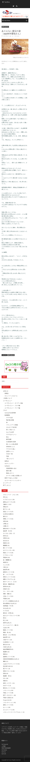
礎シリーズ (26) (7, 548)
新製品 (6, 393)
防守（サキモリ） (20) (9, 695)
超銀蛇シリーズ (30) (8, 656)
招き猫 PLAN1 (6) (8, 666)
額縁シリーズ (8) (8, 630)
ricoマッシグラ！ (9, 463)
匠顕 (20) (5, 673)
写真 (7, 456)
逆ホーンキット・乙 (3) (9, 581)
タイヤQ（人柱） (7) (9, 533)
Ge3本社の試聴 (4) (8, 514)
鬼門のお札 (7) (7, 623)
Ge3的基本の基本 (11, 441)
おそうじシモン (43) (8, 550)
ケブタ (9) (6, 610)
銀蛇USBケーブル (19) (9, 528)
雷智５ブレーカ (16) (8, 671)
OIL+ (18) (5, 678)
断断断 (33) (6, 545)
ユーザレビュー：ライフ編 (12, 408)
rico (12, 36)
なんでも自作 (10, 432)
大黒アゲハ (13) (7, 639)
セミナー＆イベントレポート (13, 480)
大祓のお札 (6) (7, 647)
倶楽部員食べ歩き (11, 468)
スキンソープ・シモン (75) (10, 494)
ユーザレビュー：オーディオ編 (14, 403)
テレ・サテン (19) (8, 591)
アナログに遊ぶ (10, 449)
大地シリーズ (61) (8, 596)
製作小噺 (8, 471)
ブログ (5, 410)
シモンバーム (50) (8, 690)
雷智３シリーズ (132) (9, 577)
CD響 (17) (5, 526)
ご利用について (7, 398)
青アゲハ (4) (6, 509)
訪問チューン (10, 451)
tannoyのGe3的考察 (10, 413)
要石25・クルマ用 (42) (9, 635)
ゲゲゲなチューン (11, 434)
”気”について (10, 458)
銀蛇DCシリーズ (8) (8, 572)
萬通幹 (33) (6, 652)
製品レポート (10, 473)
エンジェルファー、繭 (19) (10, 625)
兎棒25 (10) (6, 543)
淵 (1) (4, 618)
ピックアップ (7, 483)
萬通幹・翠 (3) (7, 676)
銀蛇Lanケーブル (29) (9, 502)
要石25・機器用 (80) (8, 584)
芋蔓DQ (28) (6, 598)
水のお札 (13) (7, 608)
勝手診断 (8, 439)
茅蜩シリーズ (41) (8, 519)
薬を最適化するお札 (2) (9, 603)
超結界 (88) (6, 569)
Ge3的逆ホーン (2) (8, 642)
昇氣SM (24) (6, 557)
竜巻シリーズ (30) (8, 552)
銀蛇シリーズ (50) (8, 705)
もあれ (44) (6, 627)
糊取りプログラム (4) (9, 579)
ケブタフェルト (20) (8, 499)
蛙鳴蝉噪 (7, 415)
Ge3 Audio (4, 750)
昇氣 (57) (5, 507)
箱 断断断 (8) (7, 560)
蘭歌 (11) (5, 661)
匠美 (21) (5, 536)
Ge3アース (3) (7, 685)
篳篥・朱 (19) (7, 632)
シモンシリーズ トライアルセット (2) (13, 712)
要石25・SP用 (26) (8, 613)
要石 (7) (5, 516)
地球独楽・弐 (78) (8, 606)
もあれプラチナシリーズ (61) (11, 664)
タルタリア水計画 (11, 427)
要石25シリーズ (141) (9, 688)
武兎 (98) (5, 521)
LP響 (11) (5, 523)
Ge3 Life (4, 754)
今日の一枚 (9, 454)
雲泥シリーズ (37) (8, 511)
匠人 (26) (5, 620)
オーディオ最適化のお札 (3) (11, 601)
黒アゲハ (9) (6, 668)
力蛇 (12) (5, 567)
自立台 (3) (6, 540)
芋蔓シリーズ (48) (8, 693)
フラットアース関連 (12, 425)
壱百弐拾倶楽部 (6, 748)
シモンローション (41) (9, 702)
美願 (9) (5, 680)
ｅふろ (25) (6, 565)
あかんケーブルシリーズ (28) (11, 615)
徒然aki (7, 461)
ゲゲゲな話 (9, 417)
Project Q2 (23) (7, 700)
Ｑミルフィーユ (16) (8, 709)
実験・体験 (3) (7, 593)
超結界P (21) (6, 637)
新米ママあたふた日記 (11, 478)
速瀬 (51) (5, 562)
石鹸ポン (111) (7, 504)
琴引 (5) (5, 497)
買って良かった (10, 429)
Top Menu (7, 2)
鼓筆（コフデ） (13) (8, 683)
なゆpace (7, 466)
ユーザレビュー (7, 400)
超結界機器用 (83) (8, 649)
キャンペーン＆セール (11, 396)
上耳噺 (3, 746)
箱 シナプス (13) (8, 574)
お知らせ (5, 391)
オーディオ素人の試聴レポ (14, 475)
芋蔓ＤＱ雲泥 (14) (8, 697)
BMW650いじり (10, 446)
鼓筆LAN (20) (6, 586)
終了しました (5, 26)
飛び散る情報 (10, 420)
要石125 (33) (6, 644)
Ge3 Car (4, 752)
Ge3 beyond (5, 744)
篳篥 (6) (5, 654)
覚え (7, 437)
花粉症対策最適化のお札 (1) (11, 659)
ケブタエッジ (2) (8, 555)
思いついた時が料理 (12, 444)
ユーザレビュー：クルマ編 (12, 405)
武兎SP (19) (6, 589)
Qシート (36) (6, 707)
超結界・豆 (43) (7, 531)
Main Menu (7, 20)
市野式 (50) (6, 538)
